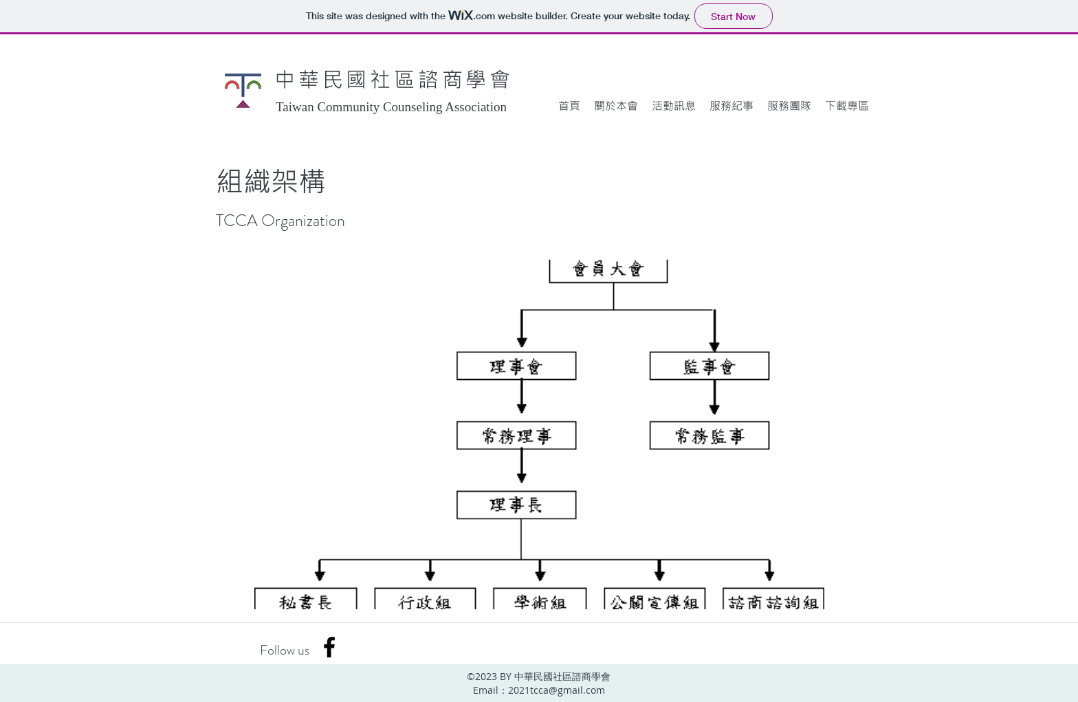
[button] (616, 105)
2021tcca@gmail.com (556, 690)
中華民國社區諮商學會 (394, 79)
